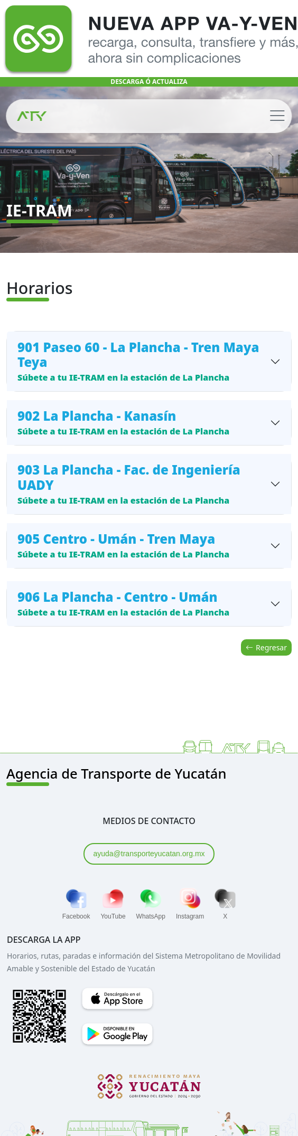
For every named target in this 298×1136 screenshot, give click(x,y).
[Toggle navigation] (277, 116)
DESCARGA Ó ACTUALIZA (148, 81)
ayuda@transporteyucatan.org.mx (148, 853)
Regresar (266, 647)
